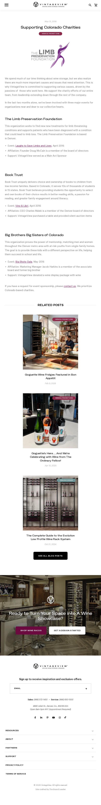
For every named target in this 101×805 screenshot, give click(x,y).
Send (86, 688)
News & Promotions (50, 33)
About (9, 739)
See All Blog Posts (50, 556)
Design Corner (66, 480)
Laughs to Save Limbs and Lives (33, 146)
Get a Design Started (67, 630)
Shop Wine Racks (31, 630)
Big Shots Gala (23, 262)
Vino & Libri (21, 206)
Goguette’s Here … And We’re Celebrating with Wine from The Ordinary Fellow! (50, 457)
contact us (70, 286)
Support (11, 756)
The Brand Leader (57, 789)
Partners (11, 748)
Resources (12, 730)
